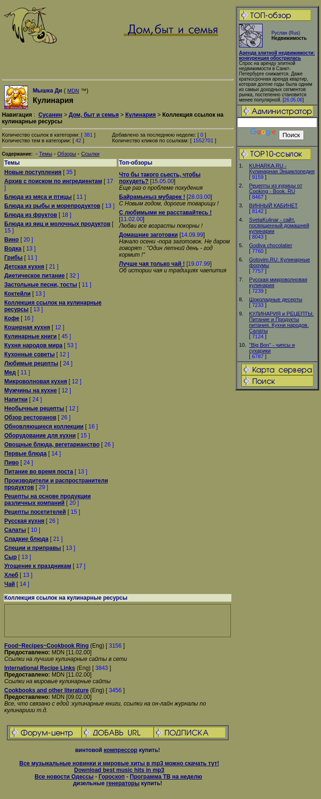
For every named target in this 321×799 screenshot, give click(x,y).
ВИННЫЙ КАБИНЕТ (273, 205)
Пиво (11, 462)
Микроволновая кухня (35, 381)
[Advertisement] (118, 620)
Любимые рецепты (31, 363)
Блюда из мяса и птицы (38, 197)
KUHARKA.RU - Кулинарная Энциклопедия (281, 168)
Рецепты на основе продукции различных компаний (47, 499)
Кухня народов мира (33, 345)
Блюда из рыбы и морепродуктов (52, 206)
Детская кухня (24, 266)
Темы (45, 154)
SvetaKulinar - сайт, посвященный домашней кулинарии (279, 225)
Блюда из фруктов (30, 215)
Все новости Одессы (64, 776)
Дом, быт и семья (94, 114)
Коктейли (17, 293)
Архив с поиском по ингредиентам (53, 181)
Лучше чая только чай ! (152, 263)
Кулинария (140, 114)
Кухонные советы (29, 354)
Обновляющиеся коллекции (43, 426)
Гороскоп (112, 776)
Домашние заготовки (148, 235)
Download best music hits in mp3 (119, 770)
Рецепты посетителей (35, 512)
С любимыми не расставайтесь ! (165, 212)
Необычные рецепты (34, 408)
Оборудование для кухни (40, 435)
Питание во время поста (38, 471)
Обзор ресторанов (30, 417)
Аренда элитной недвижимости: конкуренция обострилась (277, 55)
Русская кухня (24, 521)
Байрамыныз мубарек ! (152, 197)
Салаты (15, 530)
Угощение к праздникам (37, 566)
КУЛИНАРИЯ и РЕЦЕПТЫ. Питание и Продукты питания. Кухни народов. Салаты (281, 322)
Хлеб (11, 575)
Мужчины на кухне (30, 390)
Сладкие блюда (26, 539)
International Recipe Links (39, 668)
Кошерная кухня (27, 327)
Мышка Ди (47, 90)
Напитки (16, 399)
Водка (12, 248)
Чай (9, 584)
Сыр (10, 557)
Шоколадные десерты (275, 299)
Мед (10, 372)
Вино (11, 239)
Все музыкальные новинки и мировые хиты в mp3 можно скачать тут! (119, 763)
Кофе (11, 318)
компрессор (121, 750)
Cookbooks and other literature (46, 690)
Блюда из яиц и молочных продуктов (57, 224)
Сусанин (50, 114)
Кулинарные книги (30, 336)
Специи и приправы (32, 548)
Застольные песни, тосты (40, 284)
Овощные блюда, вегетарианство (52, 444)
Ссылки (90, 154)
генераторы (122, 783)
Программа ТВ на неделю (166, 776)
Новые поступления (33, 172)
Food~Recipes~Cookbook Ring (46, 645)
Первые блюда (25, 453)
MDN (73, 90)
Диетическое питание (34, 275)
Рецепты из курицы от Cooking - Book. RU (275, 188)
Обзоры (66, 154)
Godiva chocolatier (270, 245)
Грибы (13, 257)
